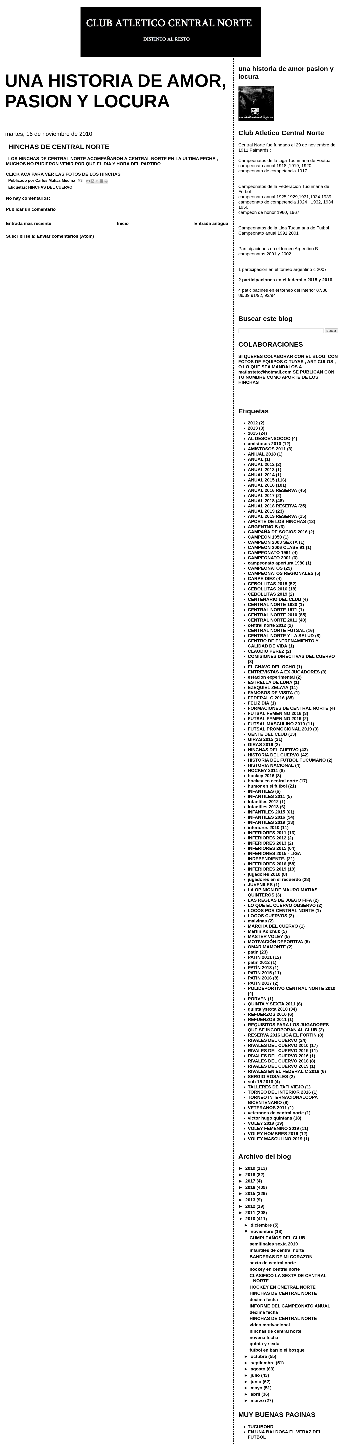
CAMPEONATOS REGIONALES (281, 573)
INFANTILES (261, 791)
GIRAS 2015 (260, 739)
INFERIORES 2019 (267, 869)
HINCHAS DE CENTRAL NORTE (283, 1293)
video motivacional (270, 1324)
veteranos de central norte (276, 1112)
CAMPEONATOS (265, 568)
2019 (250, 1168)
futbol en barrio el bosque (277, 1350)
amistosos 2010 (264, 443)
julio (256, 1375)
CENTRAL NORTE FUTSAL (276, 630)
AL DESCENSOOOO (269, 438)
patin (253, 952)
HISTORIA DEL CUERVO (274, 754)
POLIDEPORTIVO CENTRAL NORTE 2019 (292, 988)
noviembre (263, 1231)
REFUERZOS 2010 (267, 1014)
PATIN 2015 (260, 972)
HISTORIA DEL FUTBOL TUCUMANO (287, 760)
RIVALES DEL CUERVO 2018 (278, 1060)
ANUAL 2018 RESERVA (272, 505)
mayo (257, 1387)
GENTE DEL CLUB (267, 734)
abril (256, 1394)
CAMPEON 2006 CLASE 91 (276, 547)
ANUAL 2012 (261, 464)
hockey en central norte (273, 780)
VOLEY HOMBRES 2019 (273, 1133)
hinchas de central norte (275, 1331)
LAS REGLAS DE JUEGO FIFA (280, 900)
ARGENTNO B (263, 526)
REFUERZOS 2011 (267, 1019)
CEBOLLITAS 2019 (267, 594)
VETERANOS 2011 (267, 1107)
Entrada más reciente (28, 223)
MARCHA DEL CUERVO (273, 926)
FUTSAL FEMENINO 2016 (275, 713)
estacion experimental (271, 677)
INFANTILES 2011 (266, 796)
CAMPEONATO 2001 (269, 557)
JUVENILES (260, 884)
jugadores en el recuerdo (274, 879)
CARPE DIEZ (261, 578)
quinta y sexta (265, 1343)
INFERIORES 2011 (267, 832)
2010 (250, 1218)
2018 (250, 1174)
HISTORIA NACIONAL (271, 765)
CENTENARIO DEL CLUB (274, 599)
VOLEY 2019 (261, 1123)
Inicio (123, 223)
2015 (253, 433)
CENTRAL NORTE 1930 (272, 604)
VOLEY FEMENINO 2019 (273, 1128)
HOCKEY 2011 (263, 770)
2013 (253, 428)
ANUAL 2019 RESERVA (272, 516)
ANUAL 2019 (261, 511)
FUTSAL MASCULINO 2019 (276, 723)
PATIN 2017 (260, 983)
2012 (253, 422)
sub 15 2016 (260, 1081)
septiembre (263, 1362)
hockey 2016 (261, 775)
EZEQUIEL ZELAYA (268, 687)
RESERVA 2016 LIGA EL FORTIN (282, 1035)
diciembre (262, 1225)
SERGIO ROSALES (268, 1076)
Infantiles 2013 (263, 806)
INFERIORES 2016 (267, 863)
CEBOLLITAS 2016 (267, 588)
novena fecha (264, 1337)
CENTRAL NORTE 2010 (272, 614)
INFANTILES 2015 (266, 811)
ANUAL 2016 (261, 485)
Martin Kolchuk (264, 931)
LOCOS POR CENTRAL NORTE (281, 910)
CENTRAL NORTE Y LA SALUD (281, 635)
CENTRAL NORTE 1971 (272, 609)
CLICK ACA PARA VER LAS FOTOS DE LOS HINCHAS (63, 174)
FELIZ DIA (258, 703)
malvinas (257, 920)
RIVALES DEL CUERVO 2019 (278, 1066)
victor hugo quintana (270, 1118)
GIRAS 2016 (260, 744)
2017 (250, 1180)
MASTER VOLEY (265, 936)
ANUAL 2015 (261, 479)
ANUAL (256, 459)
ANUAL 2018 (261, 500)
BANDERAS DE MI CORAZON (281, 1256)
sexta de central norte (273, 1262)
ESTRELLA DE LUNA (270, 682)
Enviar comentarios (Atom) (65, 236)
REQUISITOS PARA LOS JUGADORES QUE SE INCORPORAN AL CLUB (288, 1027)
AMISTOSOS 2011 (267, 448)
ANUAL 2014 (261, 474)
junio (257, 1381)
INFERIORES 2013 (267, 843)
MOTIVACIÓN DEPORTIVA (275, 941)
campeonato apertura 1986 (276, 562)
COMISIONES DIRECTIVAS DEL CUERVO (291, 656)
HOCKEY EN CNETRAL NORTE (283, 1287)
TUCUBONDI (261, 1426)
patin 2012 (259, 962)
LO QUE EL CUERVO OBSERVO (282, 905)
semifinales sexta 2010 (274, 1243)
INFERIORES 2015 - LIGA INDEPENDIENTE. (274, 856)
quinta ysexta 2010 (268, 1009)
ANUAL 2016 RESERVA (272, 490)
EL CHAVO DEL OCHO (271, 666)
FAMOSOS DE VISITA (270, 692)
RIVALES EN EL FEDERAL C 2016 (283, 1071)
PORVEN (257, 998)
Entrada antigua (211, 223)
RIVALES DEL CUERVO (273, 1040)
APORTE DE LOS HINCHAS (277, 521)
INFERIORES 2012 (267, 837)
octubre (259, 1356)
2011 (250, 1212)
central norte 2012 (267, 625)
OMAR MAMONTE (267, 946)
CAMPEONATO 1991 (269, 552)
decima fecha (264, 1299)
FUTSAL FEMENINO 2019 (275, 718)
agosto (259, 1368)
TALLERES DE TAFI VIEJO (276, 1086)
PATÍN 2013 (260, 967)
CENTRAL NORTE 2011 (272, 620)
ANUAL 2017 (261, 495)
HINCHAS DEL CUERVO (50, 187)
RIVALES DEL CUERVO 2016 (278, 1055)
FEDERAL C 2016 (266, 697)
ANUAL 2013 (261, 469)
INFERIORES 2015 (267, 848)
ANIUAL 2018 (262, 454)
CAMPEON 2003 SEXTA (273, 542)
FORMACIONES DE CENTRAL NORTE (288, 708)
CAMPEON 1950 (265, 537)
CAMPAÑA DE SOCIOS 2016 (278, 531)
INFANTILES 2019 (266, 822)
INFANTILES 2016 (266, 817)
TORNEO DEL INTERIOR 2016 (279, 1092)
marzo (258, 1400)
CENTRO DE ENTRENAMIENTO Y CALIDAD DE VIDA (283, 643)
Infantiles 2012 (263, 801)
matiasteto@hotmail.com (265, 371)
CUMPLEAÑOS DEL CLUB (277, 1237)
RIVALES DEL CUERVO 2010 (278, 1045)
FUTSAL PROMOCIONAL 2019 (280, 728)
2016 (250, 1187)
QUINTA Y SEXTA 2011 (272, 1003)
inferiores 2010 (264, 827)
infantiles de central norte (277, 1250)
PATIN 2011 (260, 957)
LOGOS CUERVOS (267, 915)
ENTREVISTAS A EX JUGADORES (284, 671)
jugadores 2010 (264, 874)
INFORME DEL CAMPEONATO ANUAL (290, 1305)
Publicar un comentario (31, 209)
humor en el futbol (267, 786)
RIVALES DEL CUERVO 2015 (278, 1050)
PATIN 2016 (260, 977)
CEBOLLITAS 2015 (267, 583)
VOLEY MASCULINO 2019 (275, 1138)
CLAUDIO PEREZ (266, 651)
